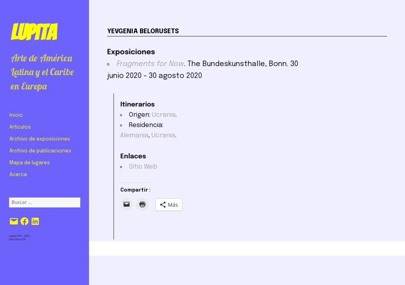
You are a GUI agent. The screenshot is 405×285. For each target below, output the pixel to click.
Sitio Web (143, 166)
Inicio (16, 115)
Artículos (20, 127)
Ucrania (164, 115)
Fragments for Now (150, 64)
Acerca (18, 175)
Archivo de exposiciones (39, 139)
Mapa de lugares (29, 163)
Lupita (33, 32)
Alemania (134, 135)
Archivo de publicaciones (40, 151)
